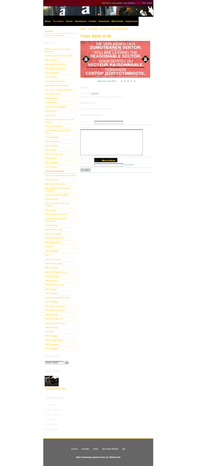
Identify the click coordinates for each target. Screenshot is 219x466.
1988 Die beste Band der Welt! (57, 298)
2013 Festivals (51, 111)
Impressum (131, 21)
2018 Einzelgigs (51, 98)
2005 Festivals (51, 167)
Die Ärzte (49, 31)
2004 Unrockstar (52, 180)
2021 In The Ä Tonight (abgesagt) (59, 90)
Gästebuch (80, 21)
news (95, 449)
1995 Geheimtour (52, 276)
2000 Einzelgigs (51, 225)
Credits (92, 21)
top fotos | (107, 3)
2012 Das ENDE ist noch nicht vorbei (57, 132)
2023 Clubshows (52, 73)
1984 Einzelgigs (51, 336)
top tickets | (130, 3)
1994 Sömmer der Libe (54, 285)
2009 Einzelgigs (51, 146)
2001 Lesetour (51, 210)
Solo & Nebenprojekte (54, 35)
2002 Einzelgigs (51, 199)
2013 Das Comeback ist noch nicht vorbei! (59, 120)
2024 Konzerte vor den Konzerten (59, 56)
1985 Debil (49, 331)
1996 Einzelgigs (51, 268)
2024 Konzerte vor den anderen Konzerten (58, 50)
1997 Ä (48, 255)
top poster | (118, 3)
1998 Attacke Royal (53, 242)
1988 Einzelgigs (51, 293)
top (123, 449)
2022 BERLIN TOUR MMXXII (57, 85)
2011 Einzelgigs (51, 137)
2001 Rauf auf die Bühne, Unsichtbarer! (55, 220)
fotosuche (52, 356)
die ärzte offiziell (110, 449)
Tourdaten (58, 21)
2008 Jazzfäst (50, 150)
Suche (69, 21)
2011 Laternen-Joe (53, 141)
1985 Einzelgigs (51, 327)
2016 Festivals (51, 102)
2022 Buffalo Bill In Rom (55, 81)
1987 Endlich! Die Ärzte (54, 310)
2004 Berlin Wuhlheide (54, 171)
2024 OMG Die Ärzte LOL (55, 64)
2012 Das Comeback (53, 126)
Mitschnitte (117, 21)
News (48, 21)
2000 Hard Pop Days (53, 229)
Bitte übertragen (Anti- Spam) (86, 162)
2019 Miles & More (52, 94)
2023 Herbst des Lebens (55, 68)
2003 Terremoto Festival (55, 184)
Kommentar (86, 127)
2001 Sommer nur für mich (56, 214)
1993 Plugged (50, 289)
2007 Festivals (51, 158)
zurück (74, 449)
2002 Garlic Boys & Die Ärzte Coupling (57, 204)
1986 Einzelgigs (51, 315)
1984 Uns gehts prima (54, 340)
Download (104, 21)
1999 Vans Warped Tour (55, 238)
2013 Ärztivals (51, 115)
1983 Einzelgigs (51, 344)
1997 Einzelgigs (51, 251)
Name (83, 122)
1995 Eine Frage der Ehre (55, 272)
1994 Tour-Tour (51, 281)
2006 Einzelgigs (51, 163)
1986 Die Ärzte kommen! (55, 323)
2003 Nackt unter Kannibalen (57, 195)
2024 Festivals (51, 60)
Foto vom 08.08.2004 (55, 389)
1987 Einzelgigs (51, 302)
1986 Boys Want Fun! (54, 319)
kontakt (85, 449)
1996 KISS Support (53, 259)
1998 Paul (49, 246)
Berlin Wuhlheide (119, 29)
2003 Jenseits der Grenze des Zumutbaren (57, 189)
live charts (147, 3)
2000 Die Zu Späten (53, 234)
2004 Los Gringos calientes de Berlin (60, 175)
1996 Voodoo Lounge (54, 264)
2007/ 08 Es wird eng (53, 154)
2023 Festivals (51, 77)
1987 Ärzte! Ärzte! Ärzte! (55, 306)
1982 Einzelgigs (51, 349)
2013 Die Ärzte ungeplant (55, 107)
